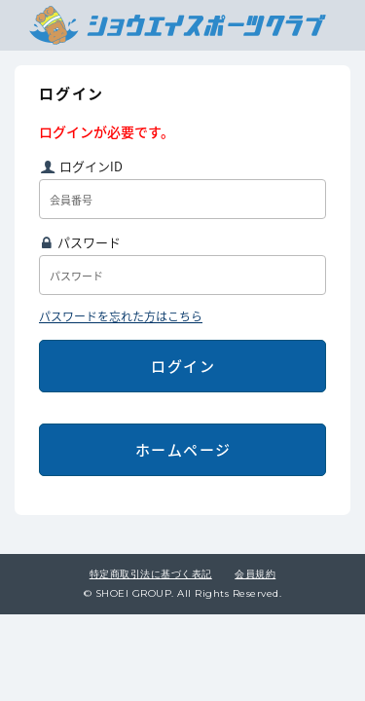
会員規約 (255, 574)
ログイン (183, 366)
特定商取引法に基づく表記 (151, 574)
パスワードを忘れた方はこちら (120, 316)
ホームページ (183, 450)
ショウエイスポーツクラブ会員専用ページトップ (177, 25)
